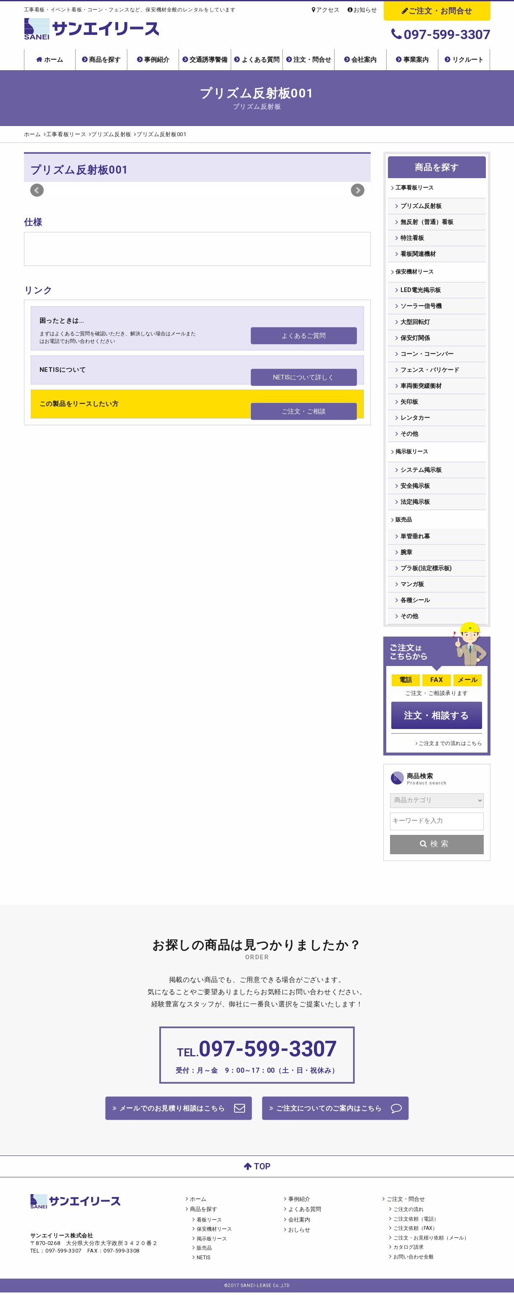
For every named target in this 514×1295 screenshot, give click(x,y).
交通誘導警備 (208, 59)
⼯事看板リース (415, 188)
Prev (37, 190)
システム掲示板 (421, 472)
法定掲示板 (415, 504)
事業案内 (416, 59)
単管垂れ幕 (415, 540)
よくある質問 (260, 59)
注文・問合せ (312, 59)
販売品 (403, 522)
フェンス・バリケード (430, 371)
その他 (409, 435)
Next (357, 190)
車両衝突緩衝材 (421, 387)
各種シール (415, 604)
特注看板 (412, 238)
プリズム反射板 (421, 206)
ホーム (53, 59)
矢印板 (409, 403)
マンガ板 (412, 588)
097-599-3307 (440, 34)
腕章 (406, 556)
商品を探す (105, 59)
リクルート (468, 59)
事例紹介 (156, 59)
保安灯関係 (415, 339)
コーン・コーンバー (427, 355)
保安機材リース (415, 273)
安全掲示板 (415, 488)
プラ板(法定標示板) (426, 572)
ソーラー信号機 (421, 307)
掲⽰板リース (412, 453)
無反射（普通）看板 (427, 222)
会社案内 (364, 59)
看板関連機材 (418, 254)
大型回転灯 (415, 323)
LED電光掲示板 (421, 291)
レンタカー (415, 419)
